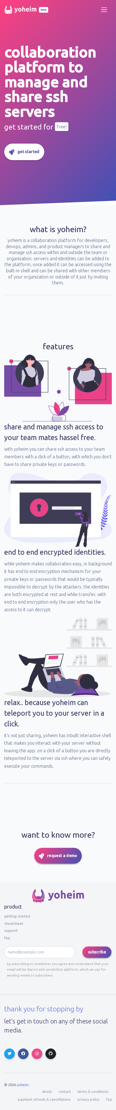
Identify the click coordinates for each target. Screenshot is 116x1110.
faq (7, 937)
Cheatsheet (13, 923)
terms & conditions (93, 1091)
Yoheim (23, 1085)
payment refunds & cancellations (44, 1099)
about (47, 1091)
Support (11, 930)
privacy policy (88, 1099)
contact (65, 1091)
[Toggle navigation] (104, 9)
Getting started (17, 916)
